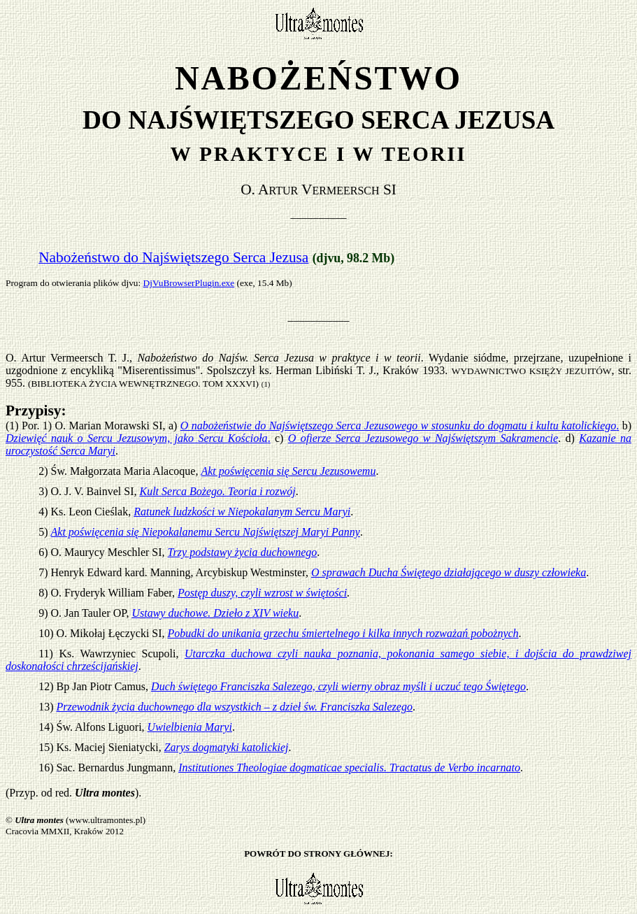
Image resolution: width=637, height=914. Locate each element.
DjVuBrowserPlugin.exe (189, 283)
